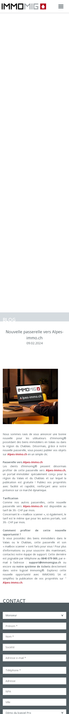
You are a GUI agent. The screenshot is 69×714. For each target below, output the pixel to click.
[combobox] (34, 615)
